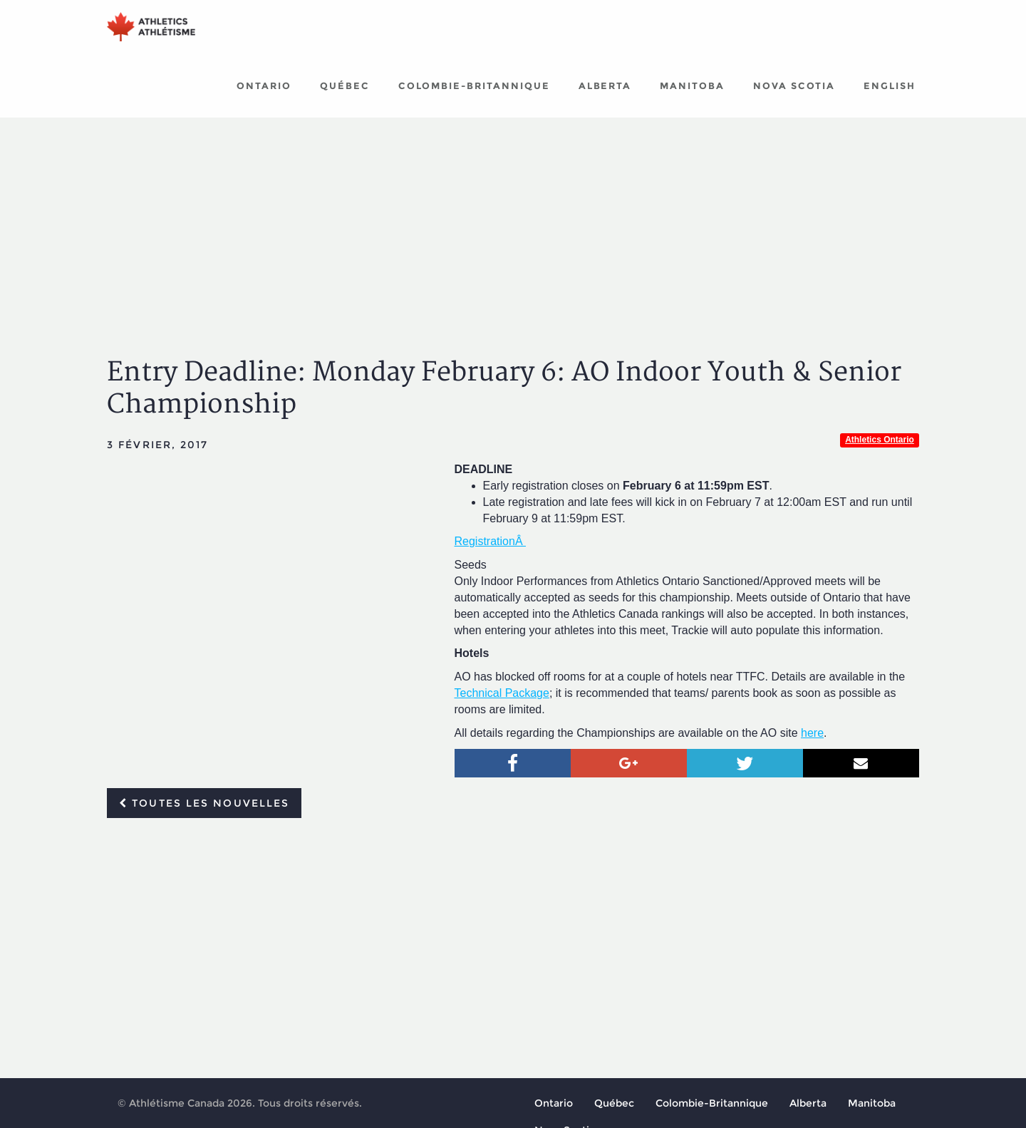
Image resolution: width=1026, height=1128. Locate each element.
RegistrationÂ (491, 552)
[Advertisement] (513, 235)
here (812, 744)
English (890, 96)
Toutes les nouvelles (204, 813)
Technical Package (502, 704)
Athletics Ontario (879, 450)
